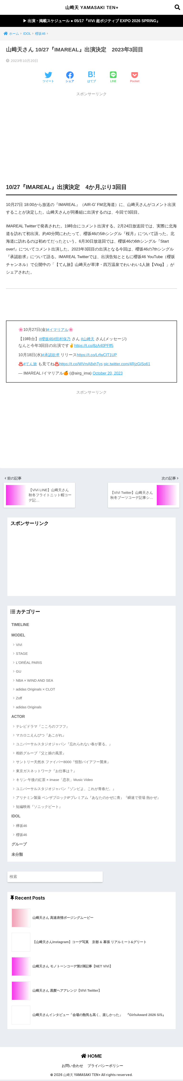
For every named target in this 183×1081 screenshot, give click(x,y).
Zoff (19, 699)
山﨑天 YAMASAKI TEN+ (92, 7)
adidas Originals (29, 708)
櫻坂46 (21, 836)
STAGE (22, 654)
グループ (19, 845)
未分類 (17, 856)
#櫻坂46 (46, 339)
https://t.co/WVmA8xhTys (82, 364)
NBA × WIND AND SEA (34, 681)
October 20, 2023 (108, 373)
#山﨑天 (89, 339)
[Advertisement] (91, 133)
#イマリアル (58, 330)
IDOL (16, 817)
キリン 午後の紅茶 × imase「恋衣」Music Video (54, 780)
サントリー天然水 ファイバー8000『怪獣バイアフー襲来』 (63, 763)
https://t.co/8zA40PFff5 (94, 346)
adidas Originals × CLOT (35, 690)
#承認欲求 (51, 355)
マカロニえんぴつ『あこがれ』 (41, 736)
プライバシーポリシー (105, 1067)
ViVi (19, 645)
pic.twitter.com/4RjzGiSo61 (130, 364)
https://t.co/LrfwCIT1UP (98, 355)
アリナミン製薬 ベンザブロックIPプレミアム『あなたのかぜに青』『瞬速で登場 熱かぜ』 (88, 798)
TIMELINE (20, 625)
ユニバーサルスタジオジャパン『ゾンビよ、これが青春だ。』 (66, 789)
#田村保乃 (63, 339)
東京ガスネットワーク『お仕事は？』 (46, 772)
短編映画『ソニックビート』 (39, 807)
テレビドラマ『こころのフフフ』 (43, 727)
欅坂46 (21, 827)
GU (18, 672)
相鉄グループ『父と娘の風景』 (41, 754)
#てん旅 (30, 364)
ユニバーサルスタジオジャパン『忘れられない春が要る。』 (64, 745)
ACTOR (18, 717)
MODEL (18, 635)
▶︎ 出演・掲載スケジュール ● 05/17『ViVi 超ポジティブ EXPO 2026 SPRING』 (91, 21)
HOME (91, 1057)
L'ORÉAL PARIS (29, 663)
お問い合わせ (72, 1067)
